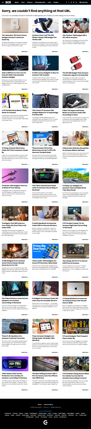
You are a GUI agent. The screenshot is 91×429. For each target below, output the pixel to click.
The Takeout (44, 417)
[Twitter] (69, 2)
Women (56, 417)
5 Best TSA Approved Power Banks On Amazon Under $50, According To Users (74, 112)
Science (30, 2)
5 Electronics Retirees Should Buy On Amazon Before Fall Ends (76, 149)
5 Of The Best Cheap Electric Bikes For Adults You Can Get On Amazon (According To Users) (76, 376)
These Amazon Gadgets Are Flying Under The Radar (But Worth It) (43, 338)
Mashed (18, 415)
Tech (23, 2)
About (40, 404)
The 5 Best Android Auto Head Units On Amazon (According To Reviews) (45, 188)
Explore (21, 413)
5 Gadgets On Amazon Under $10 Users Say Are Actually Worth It (45, 299)
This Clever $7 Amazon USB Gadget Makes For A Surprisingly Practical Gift (45, 112)
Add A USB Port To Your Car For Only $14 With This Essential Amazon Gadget (14, 75)
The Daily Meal (29, 417)
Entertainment (40, 2)
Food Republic (33, 413)
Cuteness (15, 413)
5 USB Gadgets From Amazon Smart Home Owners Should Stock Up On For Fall (13, 263)
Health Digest (61, 413)
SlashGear (71, 415)
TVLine (50, 417)
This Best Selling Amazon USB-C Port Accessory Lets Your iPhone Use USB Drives (45, 376)
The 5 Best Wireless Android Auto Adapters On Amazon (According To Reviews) (15, 300)
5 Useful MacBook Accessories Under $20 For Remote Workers (44, 224)
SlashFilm (64, 415)
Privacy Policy (48, 404)
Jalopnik (7, 415)
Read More (24, 51)
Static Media (37, 407)
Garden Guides (43, 413)
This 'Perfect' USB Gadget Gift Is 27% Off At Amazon (75, 36)
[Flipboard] (74, 2)
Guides (56, 2)
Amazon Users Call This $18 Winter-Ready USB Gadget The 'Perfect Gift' (44, 37)
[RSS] (76, 2)
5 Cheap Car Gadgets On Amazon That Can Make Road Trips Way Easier (74, 188)
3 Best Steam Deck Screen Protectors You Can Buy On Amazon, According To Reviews (14, 376)
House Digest (70, 413)
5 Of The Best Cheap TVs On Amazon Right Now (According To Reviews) (75, 225)
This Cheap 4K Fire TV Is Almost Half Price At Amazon (75, 262)
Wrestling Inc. (63, 417)
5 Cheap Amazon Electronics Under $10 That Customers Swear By (15, 150)
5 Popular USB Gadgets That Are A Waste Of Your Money (14, 187)
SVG (76, 415)
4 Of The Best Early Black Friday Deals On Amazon (14, 111)
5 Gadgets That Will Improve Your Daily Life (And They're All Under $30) (14, 225)
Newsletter (84, 2)
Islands (83, 413)
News (17, 2)
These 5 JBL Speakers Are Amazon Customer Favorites (13, 337)
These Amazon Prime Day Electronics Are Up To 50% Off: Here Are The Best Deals (44, 150)
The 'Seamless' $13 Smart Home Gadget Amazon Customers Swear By (14, 37)
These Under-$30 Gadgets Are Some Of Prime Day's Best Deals (44, 262)
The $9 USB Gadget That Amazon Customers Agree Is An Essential (75, 74)
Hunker (77, 413)
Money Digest (25, 415)
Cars (49, 2)
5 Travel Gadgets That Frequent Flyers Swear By (75, 337)
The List (37, 417)
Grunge (55, 413)
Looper (12, 415)
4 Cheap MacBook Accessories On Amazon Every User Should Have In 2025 (75, 300)
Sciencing (57, 415)
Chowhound (8, 413)
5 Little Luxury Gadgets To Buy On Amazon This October (45, 74)
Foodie (26, 413)
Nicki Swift (33, 415)
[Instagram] (71, 2)
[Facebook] (66, 2)
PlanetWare (50, 415)
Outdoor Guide (41, 415)
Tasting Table (82, 415)
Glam (49, 413)
